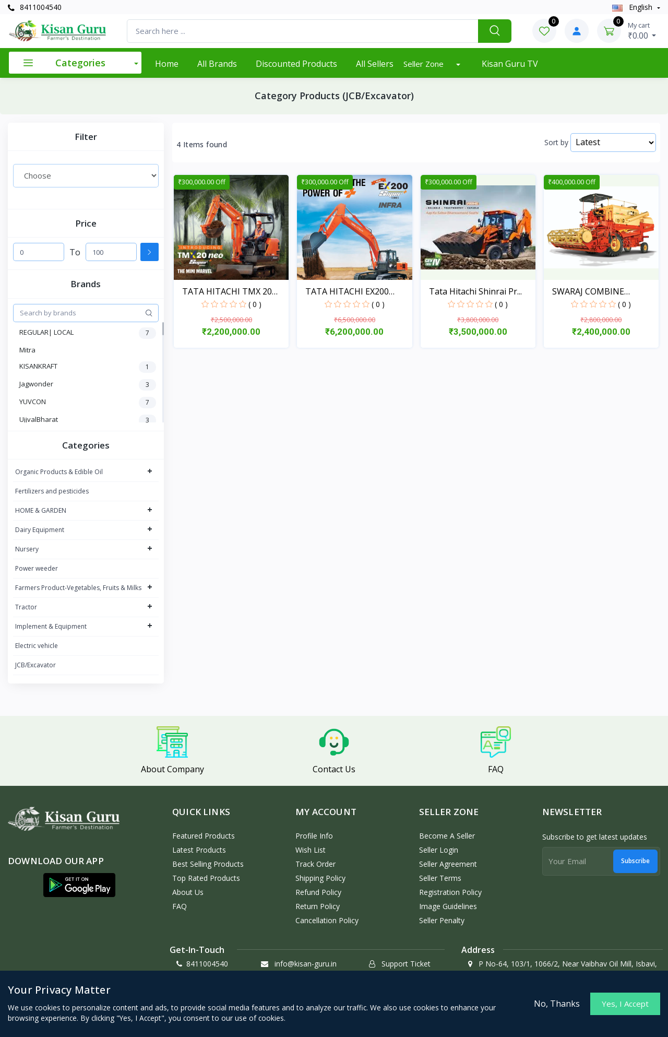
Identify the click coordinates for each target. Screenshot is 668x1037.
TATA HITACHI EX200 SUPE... (347, 292)
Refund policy (318, 892)
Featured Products (203, 836)
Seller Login (438, 850)
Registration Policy (450, 892)
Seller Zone (424, 63)
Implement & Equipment (51, 626)
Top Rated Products (206, 878)
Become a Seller (447, 836)
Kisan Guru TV (510, 63)
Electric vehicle (36, 645)
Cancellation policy (327, 920)
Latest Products (199, 850)
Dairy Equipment (39, 529)
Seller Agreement (448, 864)
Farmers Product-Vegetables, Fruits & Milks (78, 587)
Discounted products (296, 63)
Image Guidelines (448, 906)
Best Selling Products (208, 864)
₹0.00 (642, 30)
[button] (79, 885)
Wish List (310, 850)
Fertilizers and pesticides (52, 491)
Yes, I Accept (625, 1003)
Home (166, 63)
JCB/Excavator (35, 665)
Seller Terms (440, 878)
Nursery (27, 549)
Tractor (26, 607)
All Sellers (374, 63)
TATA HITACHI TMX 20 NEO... (227, 292)
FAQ (179, 906)
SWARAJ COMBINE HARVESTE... (588, 292)
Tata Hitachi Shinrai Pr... (475, 291)
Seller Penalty (441, 920)
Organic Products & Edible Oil (59, 471)
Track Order (315, 864)
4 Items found (201, 144)
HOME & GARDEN (40, 510)
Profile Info (314, 836)
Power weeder (36, 568)
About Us (188, 892)
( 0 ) (254, 304)
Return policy (317, 906)
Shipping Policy (320, 878)
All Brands (217, 63)
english (633, 7)
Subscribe (635, 860)
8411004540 (35, 7)
